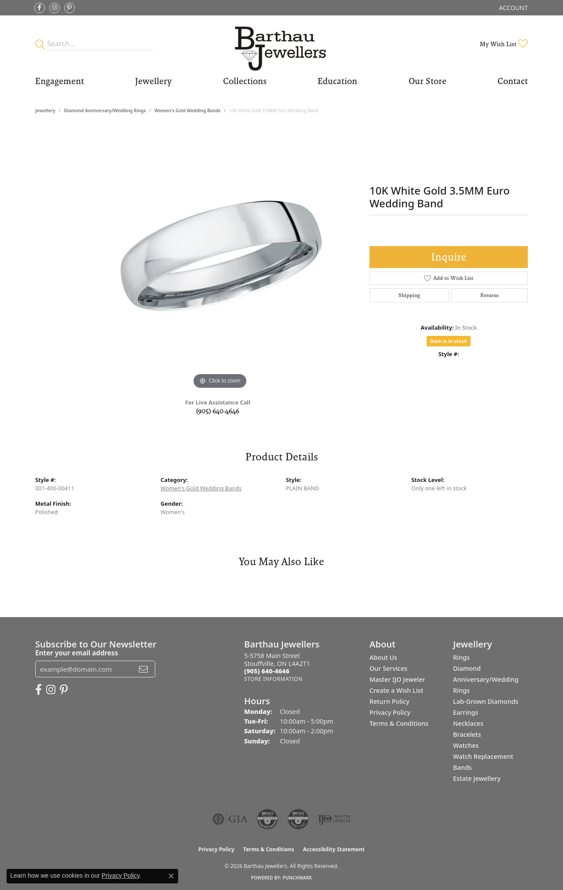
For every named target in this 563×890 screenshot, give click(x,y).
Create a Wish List (396, 690)
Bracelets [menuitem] (467, 734)
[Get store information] (273, 679)
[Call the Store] (266, 671)
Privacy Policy (389, 712)
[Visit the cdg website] (267, 819)
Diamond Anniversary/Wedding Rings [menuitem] (486, 679)
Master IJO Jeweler (397, 679)
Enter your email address (76, 652)
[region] (220, 259)
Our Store (427, 81)
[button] (512, 7)
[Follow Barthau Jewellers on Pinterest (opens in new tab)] (69, 8)
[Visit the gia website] (230, 819)
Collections (245, 81)
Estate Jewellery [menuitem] (477, 778)
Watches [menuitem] (466, 745)
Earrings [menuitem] (465, 712)
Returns (489, 295)
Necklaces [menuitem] (468, 723)
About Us (383, 657)
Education (337, 81)
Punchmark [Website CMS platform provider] (297, 878)
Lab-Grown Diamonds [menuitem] (486, 701)
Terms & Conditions (398, 723)
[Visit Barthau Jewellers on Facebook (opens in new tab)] (39, 8)
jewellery (45, 110)
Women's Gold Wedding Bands (187, 110)
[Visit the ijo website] (334, 819)
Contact (512, 81)
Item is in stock (448, 341)
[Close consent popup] (171, 876)
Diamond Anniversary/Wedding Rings (105, 110)
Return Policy (389, 701)
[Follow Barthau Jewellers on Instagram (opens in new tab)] (54, 8)
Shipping (409, 295)
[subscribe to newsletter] (143, 669)
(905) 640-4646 (217, 411)
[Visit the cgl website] (298, 819)
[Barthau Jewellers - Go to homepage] (281, 43)
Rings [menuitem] (461, 657)
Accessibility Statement (334, 849)
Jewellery (153, 81)
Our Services (388, 668)
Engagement (59, 81)
